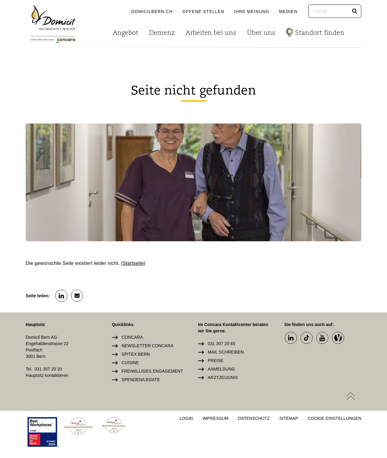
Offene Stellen (203, 11)
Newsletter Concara (147, 345)
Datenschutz (254, 418)
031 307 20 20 (48, 369)
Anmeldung (221, 369)
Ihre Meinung (251, 11)
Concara (132, 337)
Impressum (216, 418)
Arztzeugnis (223, 377)
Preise (215, 360)
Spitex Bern (136, 354)
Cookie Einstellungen (334, 418)
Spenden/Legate (141, 379)
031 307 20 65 (221, 343)
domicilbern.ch (152, 11)
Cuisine (130, 362)
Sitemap (288, 418)
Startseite (133, 263)
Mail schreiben (226, 352)
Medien (288, 11)
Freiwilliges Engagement (152, 371)
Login (186, 418)
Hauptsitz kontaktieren (47, 375)
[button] (354, 11)
